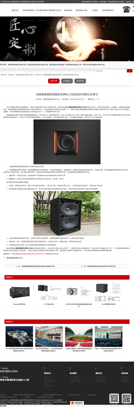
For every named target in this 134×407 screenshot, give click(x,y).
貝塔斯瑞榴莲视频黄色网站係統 (28, 12)
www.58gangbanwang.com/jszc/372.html (33, 254)
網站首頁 (15, 10)
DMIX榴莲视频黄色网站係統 (41, 12)
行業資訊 (67, 81)
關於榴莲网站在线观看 (90, 2)
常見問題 (80, 81)
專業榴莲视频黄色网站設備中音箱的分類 (101, 266)
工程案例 (94, 10)
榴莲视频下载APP (55, 10)
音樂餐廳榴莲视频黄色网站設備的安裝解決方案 (38, 266)
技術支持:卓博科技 (47, 404)
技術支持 (38, 75)
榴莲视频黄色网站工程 (14, 258)
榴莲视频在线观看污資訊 (81, 12)
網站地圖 (103, 2)
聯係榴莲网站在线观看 (116, 2)
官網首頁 (3, 395)
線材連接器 (68, 10)
